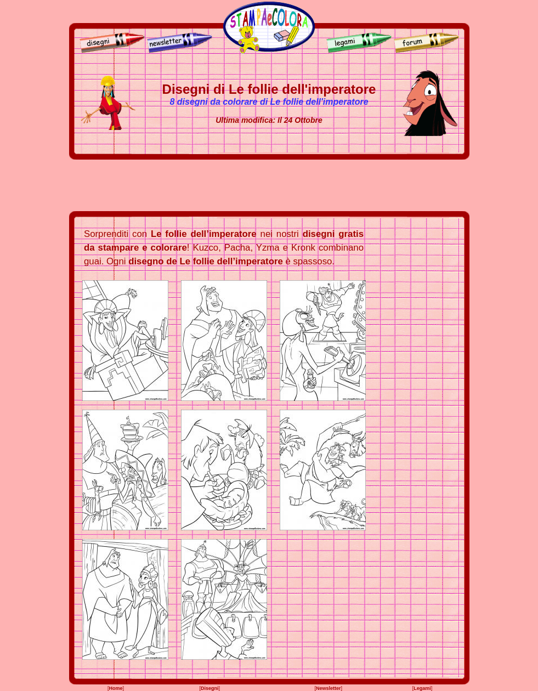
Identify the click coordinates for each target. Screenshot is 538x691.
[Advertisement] (269, 185)
